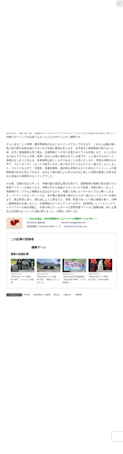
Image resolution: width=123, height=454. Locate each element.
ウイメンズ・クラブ (21, 406)
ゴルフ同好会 (18, 418)
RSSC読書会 (17, 412)
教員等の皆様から (20, 375)
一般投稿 (78, 295)
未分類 (27, 295)
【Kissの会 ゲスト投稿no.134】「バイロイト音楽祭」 (22, 280)
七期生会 (67, 295)
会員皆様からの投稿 (26, 271)
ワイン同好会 (18, 424)
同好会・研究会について (23, 394)
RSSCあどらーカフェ (22, 400)
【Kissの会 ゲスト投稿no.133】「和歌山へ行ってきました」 (48, 280)
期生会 (57, 295)
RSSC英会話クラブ (21, 430)
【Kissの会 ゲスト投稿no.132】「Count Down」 (99, 278)
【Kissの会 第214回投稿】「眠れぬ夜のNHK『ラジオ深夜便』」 (74, 280)
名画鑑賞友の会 (19, 442)
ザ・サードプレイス (21, 448)
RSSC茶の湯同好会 (21, 436)
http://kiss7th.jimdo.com (75, 226)
